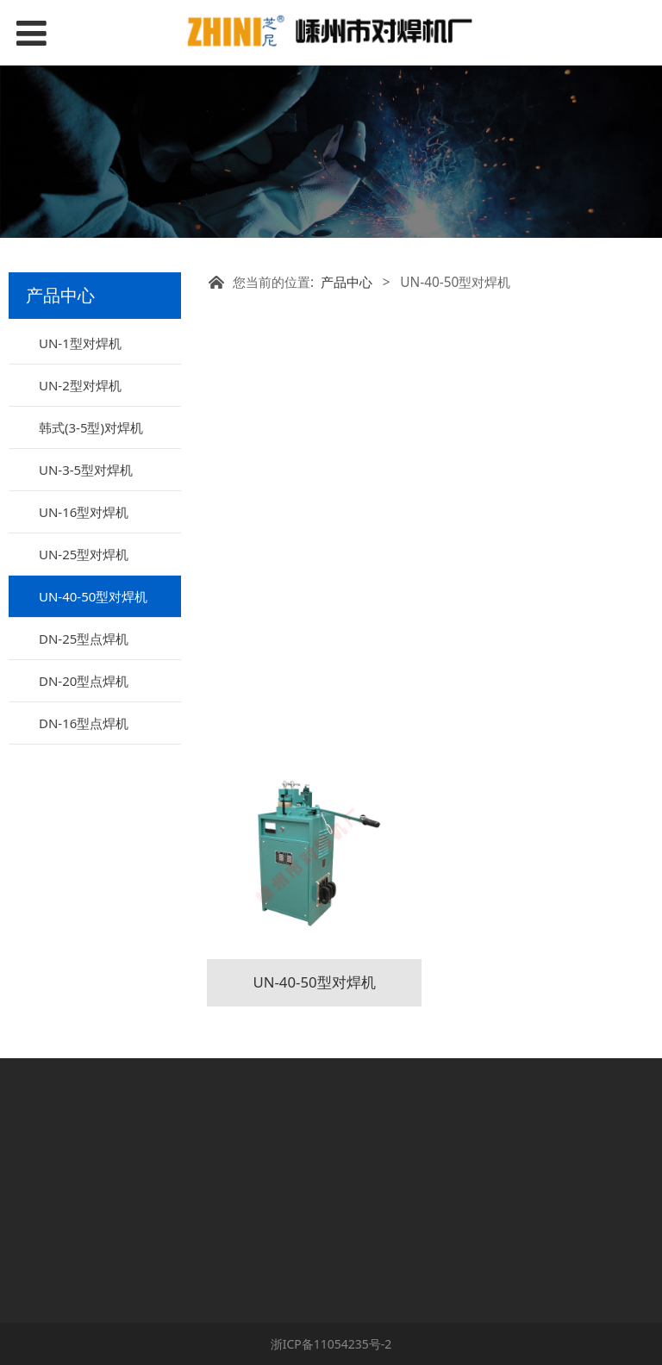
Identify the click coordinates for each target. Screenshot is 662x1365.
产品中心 (346, 282)
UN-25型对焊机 (83, 554)
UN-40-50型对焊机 (93, 596)
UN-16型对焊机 (83, 511)
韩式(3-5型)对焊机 (91, 427)
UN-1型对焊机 (80, 343)
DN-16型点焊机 (83, 723)
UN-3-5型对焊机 (86, 469)
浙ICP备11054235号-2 (331, 1344)
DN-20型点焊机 (83, 680)
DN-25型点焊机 (83, 638)
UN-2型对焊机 (80, 385)
